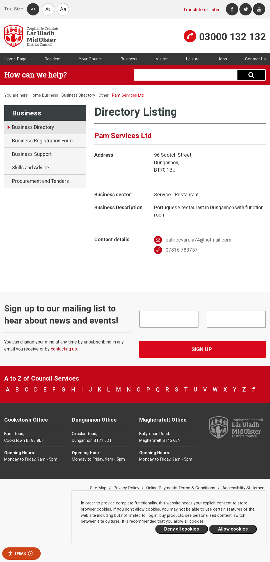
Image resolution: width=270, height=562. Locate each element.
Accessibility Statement (244, 487)
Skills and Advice (30, 167)
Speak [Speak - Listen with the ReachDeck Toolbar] (20, 553)
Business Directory (78, 95)
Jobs (222, 59)
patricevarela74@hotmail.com (192, 240)
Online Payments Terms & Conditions (181, 487)
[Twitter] (245, 9)
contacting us (64, 349)
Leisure (193, 59)
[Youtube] (259, 9)
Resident (52, 59)
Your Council (90, 59)
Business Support (32, 154)
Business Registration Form (42, 141)
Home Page (15, 59)
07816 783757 (176, 250)
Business (129, 59)
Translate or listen (202, 9)
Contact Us (255, 59)
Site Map (98, 487)
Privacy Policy (126, 487)
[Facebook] (232, 9)
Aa (33, 9)
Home (35, 95)
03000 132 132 (232, 37)
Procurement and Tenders (40, 181)
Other (104, 95)
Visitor (162, 59)
